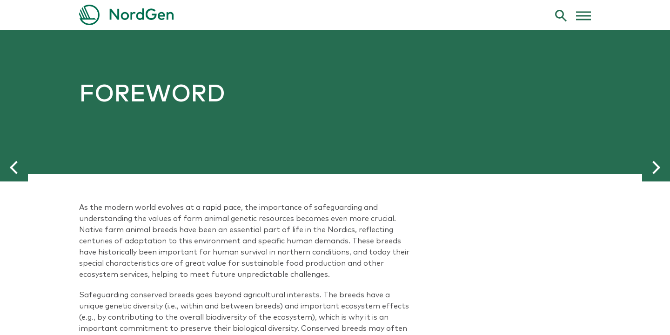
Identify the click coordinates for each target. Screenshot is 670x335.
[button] (14, 167)
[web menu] (583, 14)
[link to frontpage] (335, 15)
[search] (560, 15)
